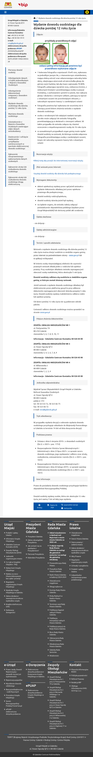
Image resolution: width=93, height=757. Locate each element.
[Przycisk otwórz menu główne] (5, 12)
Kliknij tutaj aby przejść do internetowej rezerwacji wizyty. (58, 160)
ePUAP (19, 48)
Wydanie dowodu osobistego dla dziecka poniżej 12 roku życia (62, 18)
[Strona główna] (34, 18)
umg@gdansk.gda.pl (15, 43)
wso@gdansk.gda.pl (48, 409)
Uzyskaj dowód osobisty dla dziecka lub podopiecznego (57, 173)
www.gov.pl (74, 255)
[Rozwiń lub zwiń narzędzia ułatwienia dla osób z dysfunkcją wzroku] (87, 12)
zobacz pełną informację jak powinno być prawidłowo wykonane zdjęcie (60, 67)
